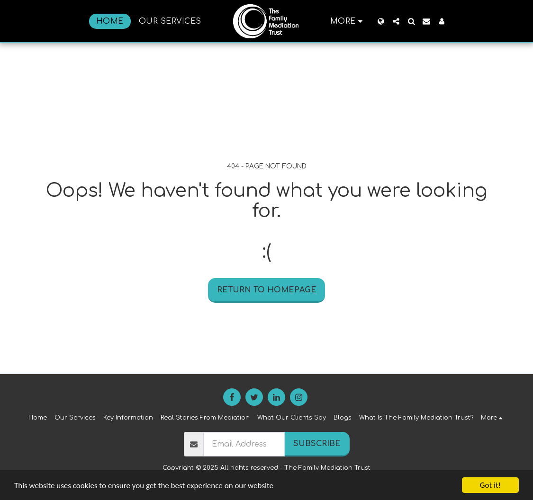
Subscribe (317, 443)
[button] (396, 21)
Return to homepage (266, 290)
